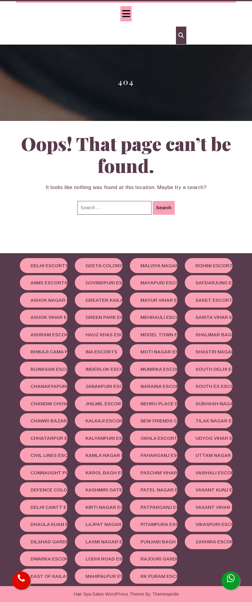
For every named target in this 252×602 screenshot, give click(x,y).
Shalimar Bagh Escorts (213, 334)
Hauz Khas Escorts (104, 334)
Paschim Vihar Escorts (159, 472)
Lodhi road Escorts (104, 558)
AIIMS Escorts (49, 282)
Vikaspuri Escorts (213, 524)
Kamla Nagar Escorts (104, 455)
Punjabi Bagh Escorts (159, 541)
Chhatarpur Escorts (49, 438)
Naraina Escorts (159, 386)
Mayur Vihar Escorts (159, 300)
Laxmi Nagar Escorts (104, 541)
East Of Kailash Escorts (49, 576)
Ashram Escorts (49, 334)
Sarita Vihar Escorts (213, 317)
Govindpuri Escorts (104, 282)
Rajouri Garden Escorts (159, 558)
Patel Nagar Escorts (159, 489)
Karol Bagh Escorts (104, 472)
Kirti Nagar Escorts (104, 507)
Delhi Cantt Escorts (49, 507)
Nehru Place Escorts (159, 403)
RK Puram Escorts (159, 576)
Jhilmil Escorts (104, 403)
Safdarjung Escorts (213, 282)
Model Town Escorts (159, 334)
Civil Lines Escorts (49, 455)
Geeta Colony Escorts (104, 265)
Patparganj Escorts (159, 507)
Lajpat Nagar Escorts (104, 524)
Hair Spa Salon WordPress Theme (109, 594)
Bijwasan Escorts (49, 369)
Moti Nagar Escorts (159, 351)
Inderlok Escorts (104, 369)
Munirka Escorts (159, 369)
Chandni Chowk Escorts (49, 403)
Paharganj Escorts (159, 455)
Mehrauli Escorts (159, 317)
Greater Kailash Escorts (104, 300)
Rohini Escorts (213, 265)
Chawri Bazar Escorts (49, 420)
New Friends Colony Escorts (159, 420)
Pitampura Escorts (159, 524)
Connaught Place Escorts (49, 472)
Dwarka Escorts (49, 558)
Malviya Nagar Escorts (159, 265)
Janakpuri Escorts (104, 386)
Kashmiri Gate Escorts (104, 489)
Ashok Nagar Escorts (49, 300)
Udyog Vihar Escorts (213, 438)
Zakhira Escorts (213, 541)
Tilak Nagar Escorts (213, 420)
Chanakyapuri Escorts (49, 386)
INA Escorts (101, 351)
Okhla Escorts (159, 438)
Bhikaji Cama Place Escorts (49, 351)
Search (163, 207)
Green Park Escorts (104, 317)
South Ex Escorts (213, 386)
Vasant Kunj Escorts (213, 489)
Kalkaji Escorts (104, 420)
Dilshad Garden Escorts (49, 541)
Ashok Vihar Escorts (49, 317)
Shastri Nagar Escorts (213, 351)
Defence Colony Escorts (49, 489)
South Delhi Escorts (213, 369)
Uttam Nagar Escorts (213, 455)
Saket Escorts (213, 300)
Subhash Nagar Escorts (213, 403)
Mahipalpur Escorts (104, 576)
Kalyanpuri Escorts (104, 438)
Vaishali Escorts (213, 472)
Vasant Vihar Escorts (213, 507)
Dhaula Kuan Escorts (49, 524)
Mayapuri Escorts (159, 282)
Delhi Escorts (49, 265)
